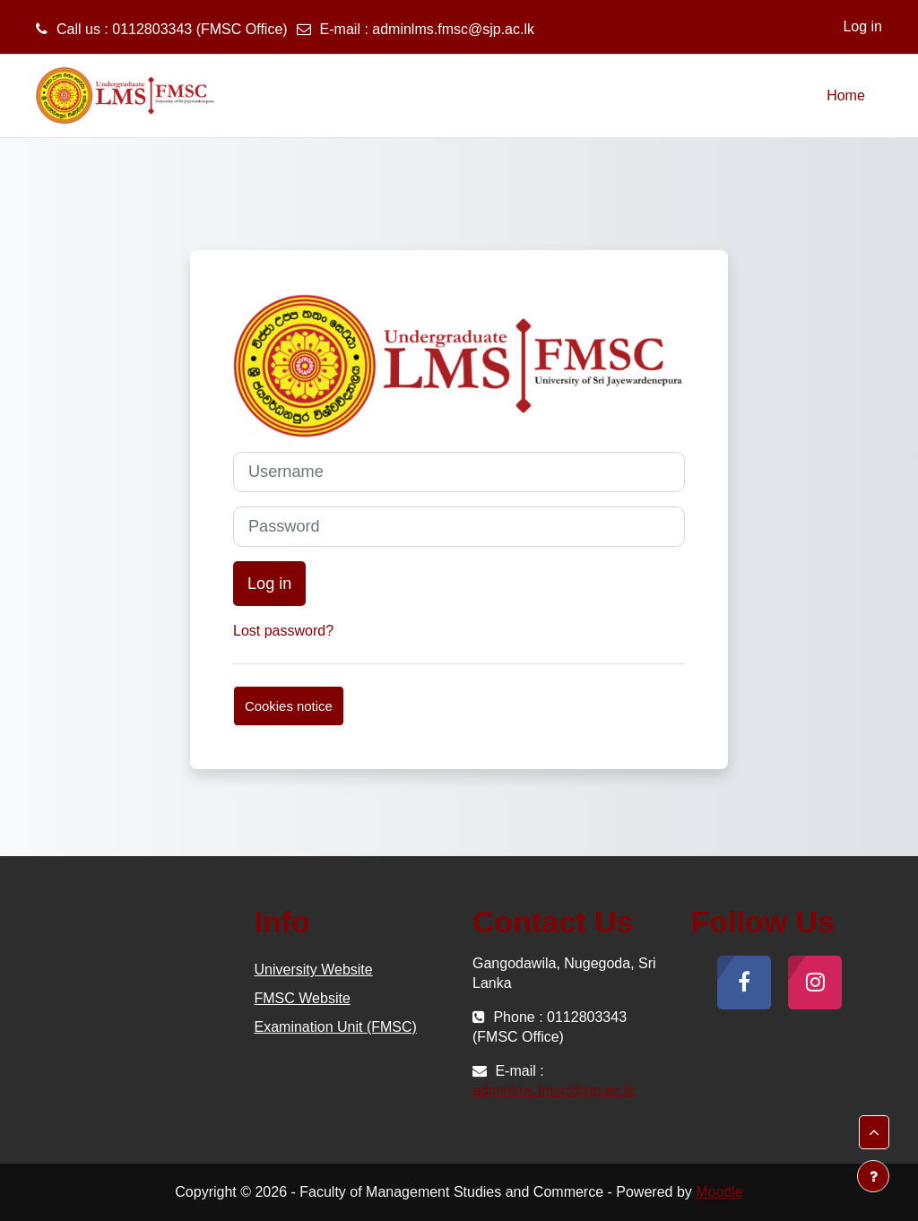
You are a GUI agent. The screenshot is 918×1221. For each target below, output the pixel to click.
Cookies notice (289, 706)
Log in (862, 26)
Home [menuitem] (846, 95)
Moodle (719, 1191)
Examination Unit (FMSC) (336, 1027)
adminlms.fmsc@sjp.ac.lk (453, 29)
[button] (874, 1132)
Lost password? (283, 630)
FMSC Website (303, 998)
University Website (314, 969)
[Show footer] (873, 1176)
